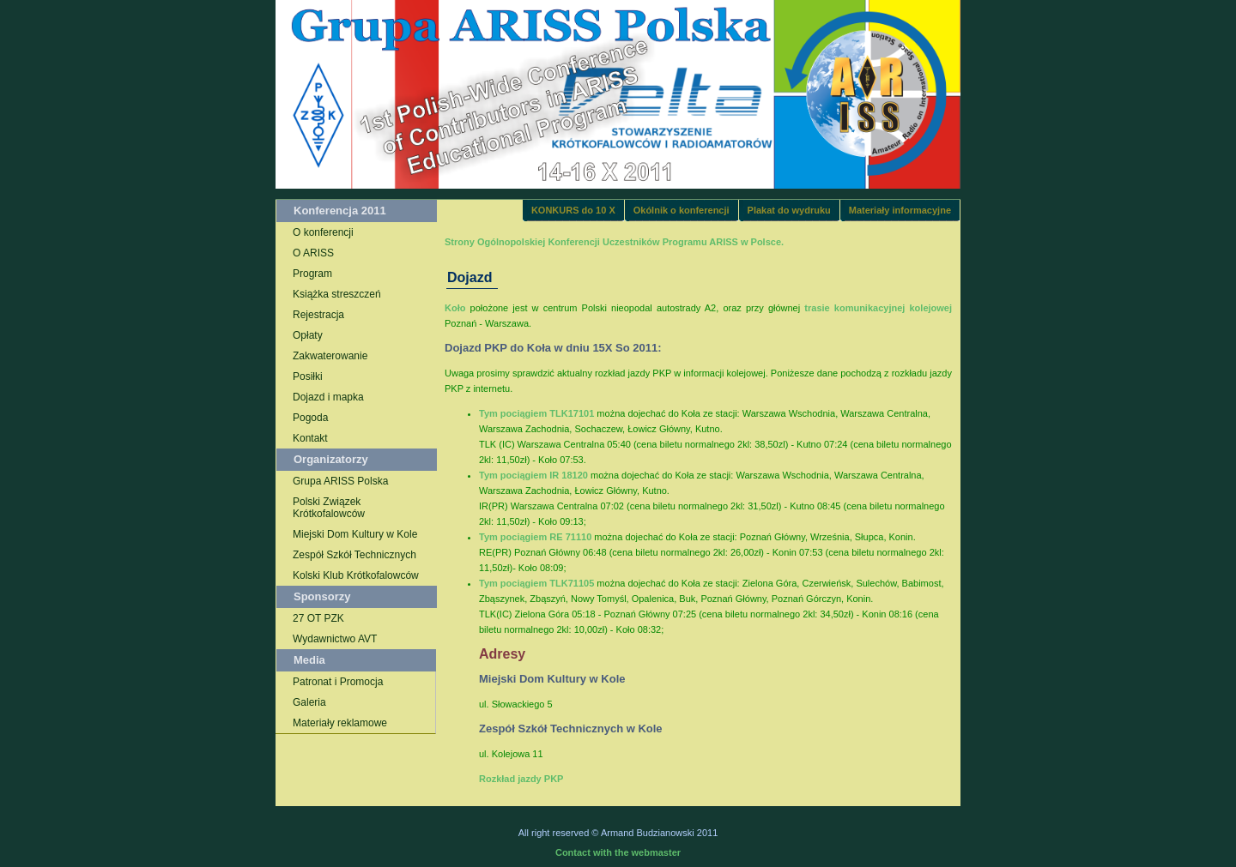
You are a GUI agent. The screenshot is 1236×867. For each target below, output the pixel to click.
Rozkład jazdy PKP (521, 779)
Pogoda (310, 418)
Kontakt (310, 438)
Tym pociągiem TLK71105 (538, 583)
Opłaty (308, 335)
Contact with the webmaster (618, 852)
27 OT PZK (318, 618)
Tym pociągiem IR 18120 (535, 475)
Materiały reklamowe (340, 723)
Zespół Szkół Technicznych (354, 555)
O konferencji (323, 232)
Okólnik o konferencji (681, 210)
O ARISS (313, 253)
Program (312, 274)
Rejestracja (318, 315)
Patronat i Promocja (338, 682)
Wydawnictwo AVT (335, 639)
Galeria (309, 702)
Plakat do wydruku (789, 210)
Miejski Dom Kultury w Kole (355, 534)
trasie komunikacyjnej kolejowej (878, 308)
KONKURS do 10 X (573, 210)
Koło (457, 308)
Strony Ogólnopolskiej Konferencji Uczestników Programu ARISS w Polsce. (614, 242)
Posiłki (308, 376)
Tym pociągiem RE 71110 (536, 537)
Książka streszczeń (337, 294)
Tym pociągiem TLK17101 (538, 413)
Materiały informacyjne (900, 210)
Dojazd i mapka (328, 397)
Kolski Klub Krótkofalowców (356, 575)
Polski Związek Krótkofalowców (329, 508)
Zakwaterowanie (330, 356)
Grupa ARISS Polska (340, 481)
